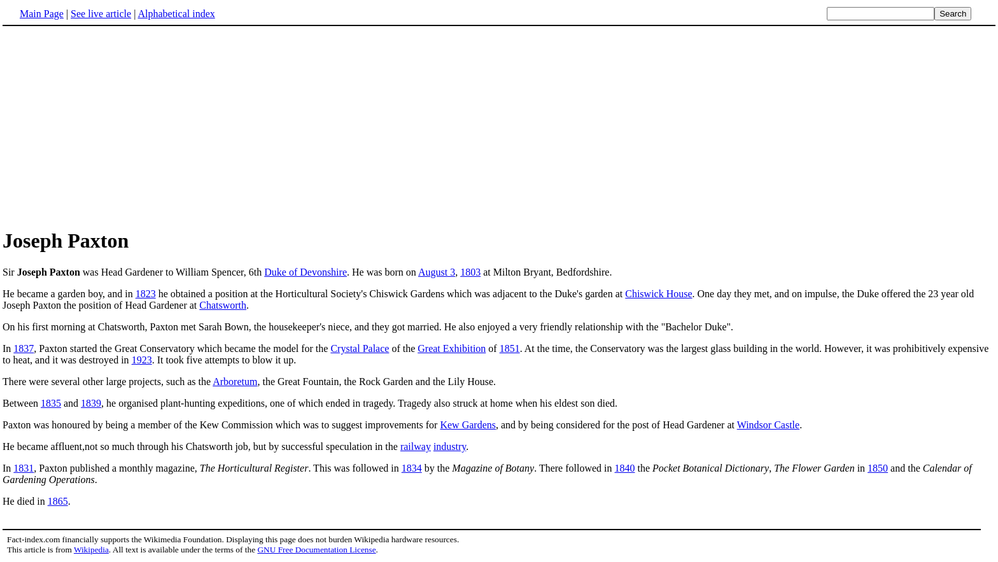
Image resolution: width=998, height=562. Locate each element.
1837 (23, 348)
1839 (91, 403)
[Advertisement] (499, 127)
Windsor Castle (768, 424)
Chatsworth (222, 305)
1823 (146, 293)
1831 (23, 468)
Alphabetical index (175, 13)
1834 (412, 468)
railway (415, 446)
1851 (510, 348)
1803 (470, 272)
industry (449, 446)
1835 (51, 403)
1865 (58, 501)
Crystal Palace (359, 348)
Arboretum (235, 381)
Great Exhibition (452, 348)
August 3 (436, 272)
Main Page (42, 13)
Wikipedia (91, 549)
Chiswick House (658, 293)
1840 (625, 468)
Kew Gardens (468, 424)
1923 (142, 360)
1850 (878, 468)
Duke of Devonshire (305, 272)
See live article (101, 13)
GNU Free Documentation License (316, 549)
